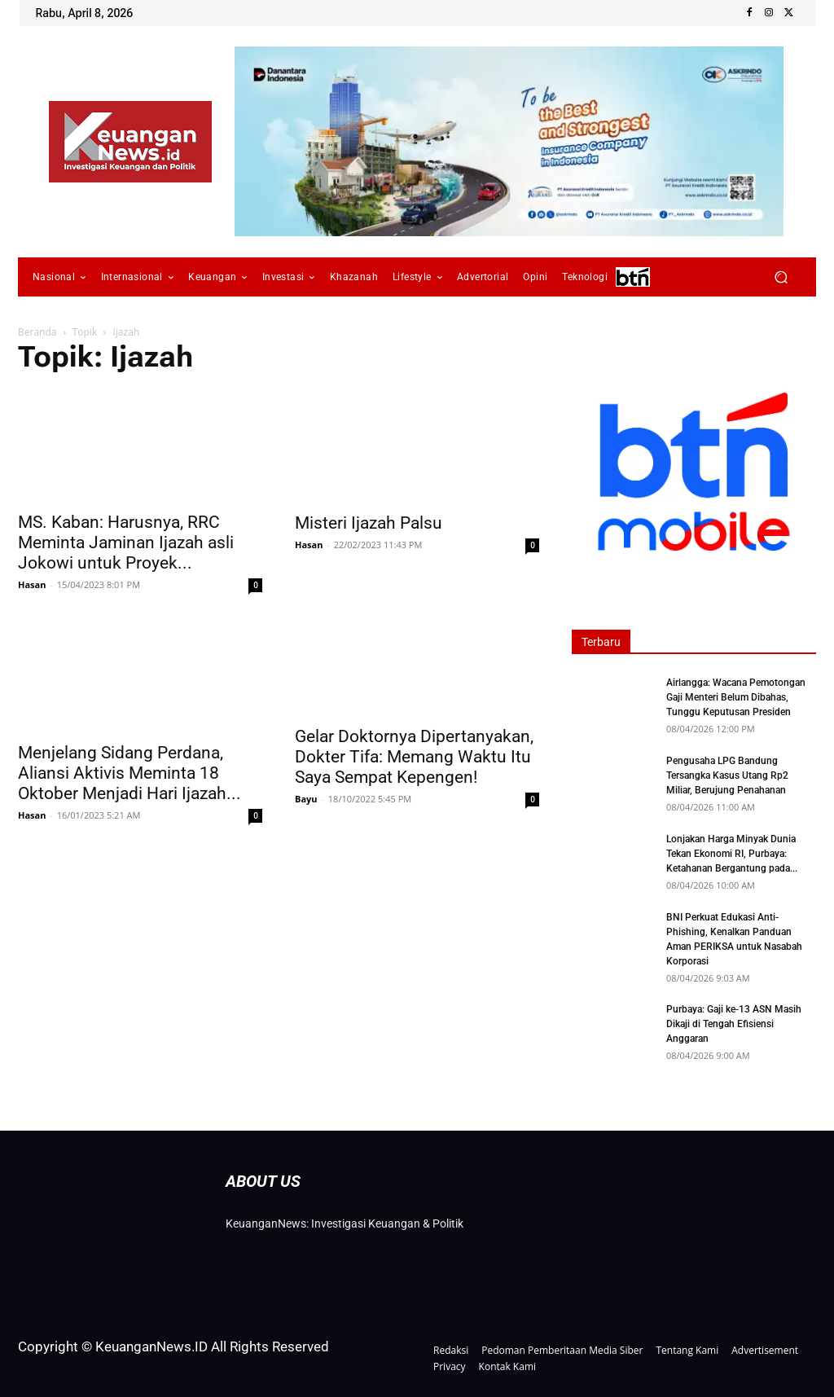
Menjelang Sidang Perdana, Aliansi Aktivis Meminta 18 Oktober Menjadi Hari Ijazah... (129, 773)
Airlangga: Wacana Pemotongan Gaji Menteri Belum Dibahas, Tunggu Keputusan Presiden (735, 697)
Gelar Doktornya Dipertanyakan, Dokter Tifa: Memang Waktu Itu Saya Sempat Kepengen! (414, 757)
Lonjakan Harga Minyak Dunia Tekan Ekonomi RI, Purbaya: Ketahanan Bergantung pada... (731, 853)
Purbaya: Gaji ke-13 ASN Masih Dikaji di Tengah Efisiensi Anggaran (733, 1024)
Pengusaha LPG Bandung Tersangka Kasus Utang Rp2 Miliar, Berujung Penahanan (727, 775)
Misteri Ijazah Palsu (368, 523)
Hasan (32, 584)
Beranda (37, 332)
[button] (781, 277)
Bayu (306, 799)
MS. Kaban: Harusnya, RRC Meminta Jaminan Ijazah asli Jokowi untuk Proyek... (126, 542)
